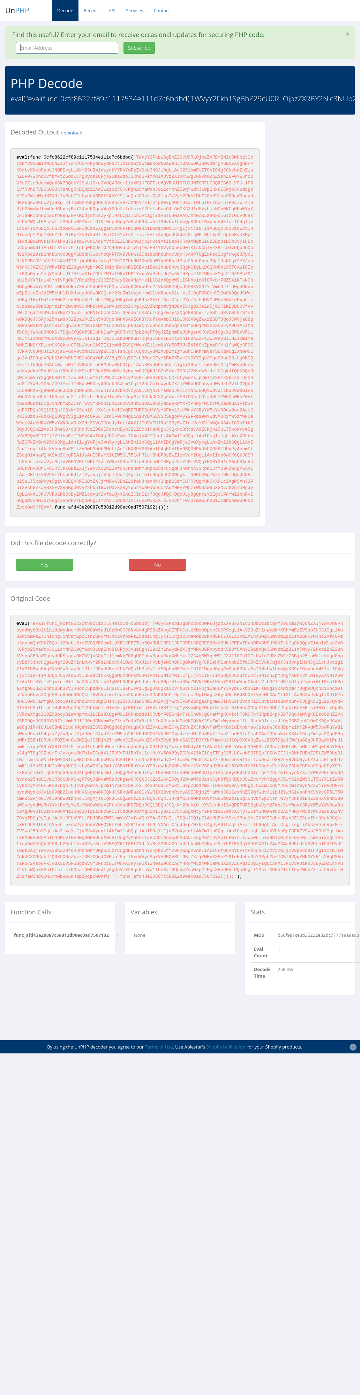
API (111, 10)
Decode (65, 10)
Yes (44, 564)
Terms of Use (159, 1047)
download (71, 133)
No (157, 564)
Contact (161, 10)
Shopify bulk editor (226, 1047)
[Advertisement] (180, 1017)
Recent (91, 10)
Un (17, 10)
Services (134, 10)
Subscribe (139, 47)
